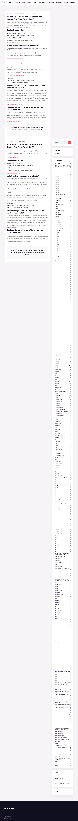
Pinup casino (57, 612)
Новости (56, 761)
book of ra (57, 381)
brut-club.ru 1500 (58, 387)
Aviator (56, 341)
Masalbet (57, 473)
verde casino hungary (59, 731)
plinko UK (57, 628)
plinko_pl (57, 630)
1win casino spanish (59, 204)
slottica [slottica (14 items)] (56, 783)
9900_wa (57, 293)
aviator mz (57, 353)
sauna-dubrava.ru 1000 (60, 664)
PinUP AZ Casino (58, 610)
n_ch (56, 537)
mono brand (57, 485)
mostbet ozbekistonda (59, 513)
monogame (57, 493)
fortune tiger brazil (59, 435)
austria (56, 339)
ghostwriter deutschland (70, 2)
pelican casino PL (58, 584)
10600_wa (57, 182)
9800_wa (57, 287)
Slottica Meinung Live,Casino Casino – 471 (63, 704)
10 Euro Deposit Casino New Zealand (15, 58)
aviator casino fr (58, 347)
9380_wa (57, 276)
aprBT (56, 319)
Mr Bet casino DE (58, 529)
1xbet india (57, 232)
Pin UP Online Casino (59, 594)
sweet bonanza (58, 717)
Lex (55, 469)
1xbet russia (57, 246)
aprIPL (56, 325)
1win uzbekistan (58, 214)
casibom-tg (57, 395)
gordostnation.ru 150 (59, 455)
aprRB (56, 333)
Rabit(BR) (57, 642)
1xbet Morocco (58, 240)
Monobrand (57, 489)
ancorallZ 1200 (58, 303)
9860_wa (57, 291)
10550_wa (57, 180)
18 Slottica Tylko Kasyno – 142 (61, 194)
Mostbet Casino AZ (58, 501)
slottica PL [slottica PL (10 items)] (68, 783)
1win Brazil (57, 202)
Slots (56, 676)
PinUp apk (57, 608)
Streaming (57, 713)
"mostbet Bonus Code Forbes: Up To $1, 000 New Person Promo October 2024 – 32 (63, 171)
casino (56, 397)
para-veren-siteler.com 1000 (60, 574)
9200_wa (57, 270)
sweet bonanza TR (59, 719)
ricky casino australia (59, 660)
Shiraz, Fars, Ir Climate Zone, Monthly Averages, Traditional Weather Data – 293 (62, 671)
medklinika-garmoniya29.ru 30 (61, 477)
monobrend (57, 491)
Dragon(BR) (57, 425)
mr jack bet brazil (58, 531)
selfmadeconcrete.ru (59, 668)
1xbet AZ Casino (58, 222)
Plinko (56, 624)
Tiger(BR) (57, 721)
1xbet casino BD (58, 226)
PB (55, 582)
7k (55, 260)
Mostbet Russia (58, 515)
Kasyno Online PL (58, 463)
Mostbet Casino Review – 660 (61, 503)
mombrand (57, 483)
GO (55, 451)
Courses (35, 2)
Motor (56, 527)
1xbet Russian (58, 248)
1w (55, 196)
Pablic (56, 572)
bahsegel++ (57, 359)
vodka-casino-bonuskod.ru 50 (61, 737)
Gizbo (56, 447)
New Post (57, 545)
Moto (56, 525)
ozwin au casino (58, 566)
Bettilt (56, 373)
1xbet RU (57, 244)
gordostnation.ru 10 (59, 453)
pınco (56, 616)
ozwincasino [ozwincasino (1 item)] (57, 781)
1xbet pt (56, 242)
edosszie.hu (57, 427)
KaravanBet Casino (58, 461)
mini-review (57, 479)
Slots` (56, 678)
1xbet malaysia (58, 238)
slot (56, 674)
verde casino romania (59, 735)
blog (56, 379)
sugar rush (57, 715)
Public (56, 638)
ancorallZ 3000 (58, 311)
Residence (57, 648)
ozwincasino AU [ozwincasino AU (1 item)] (64, 781)
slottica (56, 680)
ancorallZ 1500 (58, 307)
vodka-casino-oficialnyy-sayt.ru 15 (62, 739)
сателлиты (57, 763)
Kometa (56, 467)
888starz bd (57, 262)
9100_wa (57, 268)
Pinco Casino (57, 600)
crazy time (57, 417)
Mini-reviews (57, 481)
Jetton (56, 459)
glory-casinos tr (58, 449)
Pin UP (56, 586)
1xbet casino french (59, 228)
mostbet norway (58, 511)
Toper (56, 723)
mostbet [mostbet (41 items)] (56, 778)
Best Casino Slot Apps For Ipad (13, 173)
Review (56, 652)
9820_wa (57, 289)
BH (55, 375)
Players (56, 622)
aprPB (56, 329)
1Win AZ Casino (58, 198)
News (56, 547)
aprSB (56, 335)
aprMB (56, 327)
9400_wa (57, 278)
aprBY (56, 321)
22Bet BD (57, 256)
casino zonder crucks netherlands (62, 411)
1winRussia (57, 216)
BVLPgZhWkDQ (22, 13)
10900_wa (57, 188)
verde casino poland (59, 733)
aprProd (56, 331)
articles (56, 337)
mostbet (56, 497)
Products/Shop (50, 2)
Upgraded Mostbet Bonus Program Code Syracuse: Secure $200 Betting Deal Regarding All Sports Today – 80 (63, 728)
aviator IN (57, 349)
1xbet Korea (57, 234)
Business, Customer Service (60, 391)
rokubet (56, 662)
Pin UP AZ (57, 588)
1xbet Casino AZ (58, 224)
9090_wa (57, 266)
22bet (56, 254)
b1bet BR (57, 357)
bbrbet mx (57, 371)
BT (55, 389)
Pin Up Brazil (57, 592)
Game (56, 443)
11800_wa (57, 190)
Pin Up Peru (57, 596)
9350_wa (57, 274)
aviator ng (57, 355)
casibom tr (57, 393)
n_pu (56, 541)
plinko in (56, 626)
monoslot (57, 495)
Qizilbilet (56, 640)
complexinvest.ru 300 (59, 415)
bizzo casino (57, 377)
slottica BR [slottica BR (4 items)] (62, 783)
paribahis (57, 576)
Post (56, 634)
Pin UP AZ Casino (58, 590)
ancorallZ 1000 (58, 301)
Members (29, 2)
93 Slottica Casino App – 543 (60, 272)
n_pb (56, 539)
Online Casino (57, 558)
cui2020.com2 (58, 421)
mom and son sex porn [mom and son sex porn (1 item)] (65, 776)
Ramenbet (57, 646)
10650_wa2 (57, 186)
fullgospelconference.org (60, 437)
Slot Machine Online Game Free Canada (15, 75)
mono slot (57, 487)
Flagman (56, 431)
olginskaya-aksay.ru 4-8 (60, 556)
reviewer (57, 658)
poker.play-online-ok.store (60, 632)
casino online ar (58, 403)
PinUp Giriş (57, 614)
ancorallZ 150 (58, 305)
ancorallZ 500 (58, 313)
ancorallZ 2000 (58, 309)
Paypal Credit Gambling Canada (13, 42)
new (56, 543)
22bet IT (56, 258)
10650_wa (57, 184)
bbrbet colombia (58, 369)
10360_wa (57, 176)
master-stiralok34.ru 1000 (60, 475)
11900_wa (57, 192)
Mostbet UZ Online (58, 519)
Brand (56, 385)
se (55, 666)
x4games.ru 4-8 (58, 745)
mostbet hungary (58, 507)
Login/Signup (8, 816)
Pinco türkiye (57, 604)
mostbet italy (57, 509)
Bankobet (57, 365)
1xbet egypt (57, 230)
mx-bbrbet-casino (58, 533)
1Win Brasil (57, 200)
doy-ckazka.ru (58, 423)
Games (56, 445)
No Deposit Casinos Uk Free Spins (14, 121)
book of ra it (57, 383)
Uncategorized (58, 725)
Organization (7, 812)
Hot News (57, 457)
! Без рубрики (58, 163)
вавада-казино (58, 750)
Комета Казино (58, 756)
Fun (55, 439)
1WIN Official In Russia (59, 210)
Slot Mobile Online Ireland (12, 157)
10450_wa (57, 178)
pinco (56, 598)
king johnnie (57, 465)
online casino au (58, 560)
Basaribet (57, 367)
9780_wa (57, 284)
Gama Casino (57, 441)
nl (55, 549)
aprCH (56, 323)
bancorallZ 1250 (58, 361)
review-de (57, 654)
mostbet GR (57, 505)
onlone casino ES (58, 562)
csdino (56, 419)
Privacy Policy (57, 153)
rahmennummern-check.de (60, 644)
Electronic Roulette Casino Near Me (14, 104)
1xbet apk (57, 218)
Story (56, 711)
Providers (57, 636)
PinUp (56, 606)
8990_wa (57, 264)
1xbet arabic (57, 220)
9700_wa (57, 282)
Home (23, 2)
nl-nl (56, 551)
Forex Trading (57, 433)
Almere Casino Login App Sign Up (14, 244)
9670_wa (57, 280)
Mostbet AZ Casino (58, 499)
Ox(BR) (56, 564)
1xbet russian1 (58, 250)
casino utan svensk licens (60, 409)
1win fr (56, 206)
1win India (57, 208)
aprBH (56, 317)
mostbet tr (57, 517)
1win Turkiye (57, 212)
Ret (55, 650)
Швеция (56, 765)
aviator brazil (57, 343)
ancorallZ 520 (58, 315)
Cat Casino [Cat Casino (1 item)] (57, 776)
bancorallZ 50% (58, 363)
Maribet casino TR (58, 471)
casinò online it (58, 405)
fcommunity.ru (58, 429)
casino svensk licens (59, 407)
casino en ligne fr (58, 399)
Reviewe (56, 656)
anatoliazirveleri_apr (59, 299)
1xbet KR (57, 236)
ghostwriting (59, 2)
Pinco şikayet (57, 602)
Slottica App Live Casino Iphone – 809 (62, 682)
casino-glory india (58, 413)
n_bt (56, 535)
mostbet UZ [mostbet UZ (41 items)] (62, 778)
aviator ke (57, 351)
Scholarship (42, 2)
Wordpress (57, 743)
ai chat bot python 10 (59, 295)
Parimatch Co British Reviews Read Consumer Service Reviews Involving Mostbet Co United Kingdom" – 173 (62, 579)
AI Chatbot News (58, 297)
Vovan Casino (57, 741)
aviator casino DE (58, 345)
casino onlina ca (58, 401)
